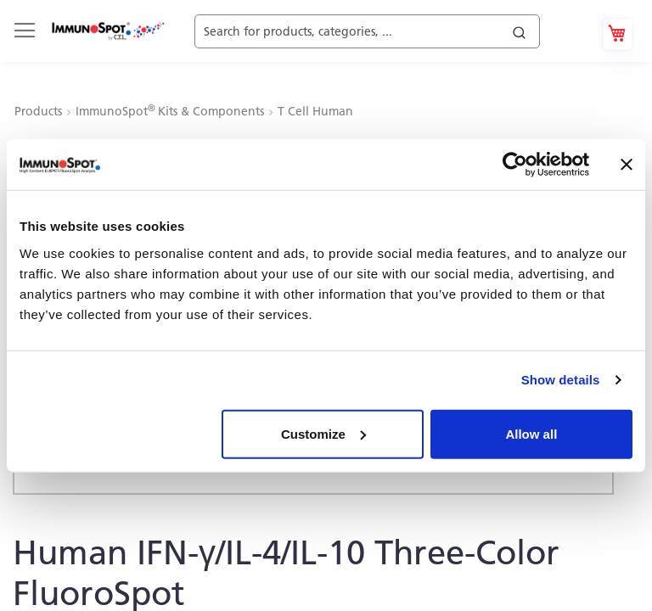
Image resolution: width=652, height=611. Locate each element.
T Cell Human (315, 111)
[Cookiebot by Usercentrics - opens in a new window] (515, 164)
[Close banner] (626, 165)
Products (39, 111)
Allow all (531, 433)
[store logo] (107, 30)
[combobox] (386, 26)
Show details (560, 380)
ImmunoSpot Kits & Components (171, 111)
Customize (323, 433)
